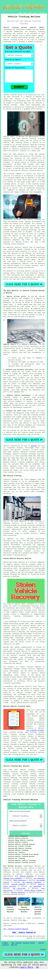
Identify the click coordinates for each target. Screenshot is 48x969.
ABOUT (29, 12)
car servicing (19, 888)
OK (37, 967)
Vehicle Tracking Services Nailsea (20, 800)
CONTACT (35, 12)
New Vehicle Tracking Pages (23, 943)
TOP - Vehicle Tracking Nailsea (15, 929)
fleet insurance (19, 880)
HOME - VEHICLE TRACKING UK (24, 932)
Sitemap (5, 943)
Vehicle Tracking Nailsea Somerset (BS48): (24, 27)
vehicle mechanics (18, 892)
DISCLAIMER (42, 12)
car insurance (39, 878)
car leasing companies (31, 882)
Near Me (14, 945)
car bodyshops (35, 886)
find (10, 769)
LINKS (24, 12)
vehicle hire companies (12, 878)
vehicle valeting (26, 876)
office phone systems (33, 890)
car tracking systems (35, 730)
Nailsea (34, 446)
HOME (20, 12)
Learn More (26, 967)
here (5, 796)
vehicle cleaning (18, 884)
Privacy (43, 949)
